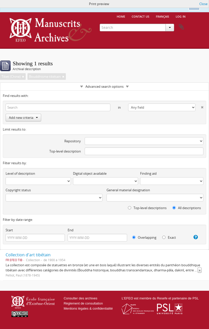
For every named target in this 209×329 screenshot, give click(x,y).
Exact (169, 237)
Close (203, 4)
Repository (72, 141)
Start (9, 230)
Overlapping (144, 237)
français (162, 16)
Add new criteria (23, 117)
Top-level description (65, 151)
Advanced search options (104, 86)
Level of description (20, 173)
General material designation (128, 190)
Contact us (140, 16)
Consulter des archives (80, 298)
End (70, 230)
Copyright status (18, 190)
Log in (181, 16)
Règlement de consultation (83, 303)
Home (121, 16)
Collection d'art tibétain (28, 255)
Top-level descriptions (147, 208)
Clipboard (181, 27)
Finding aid (148, 173)
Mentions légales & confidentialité (88, 308)
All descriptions (186, 208)
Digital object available (90, 173)
